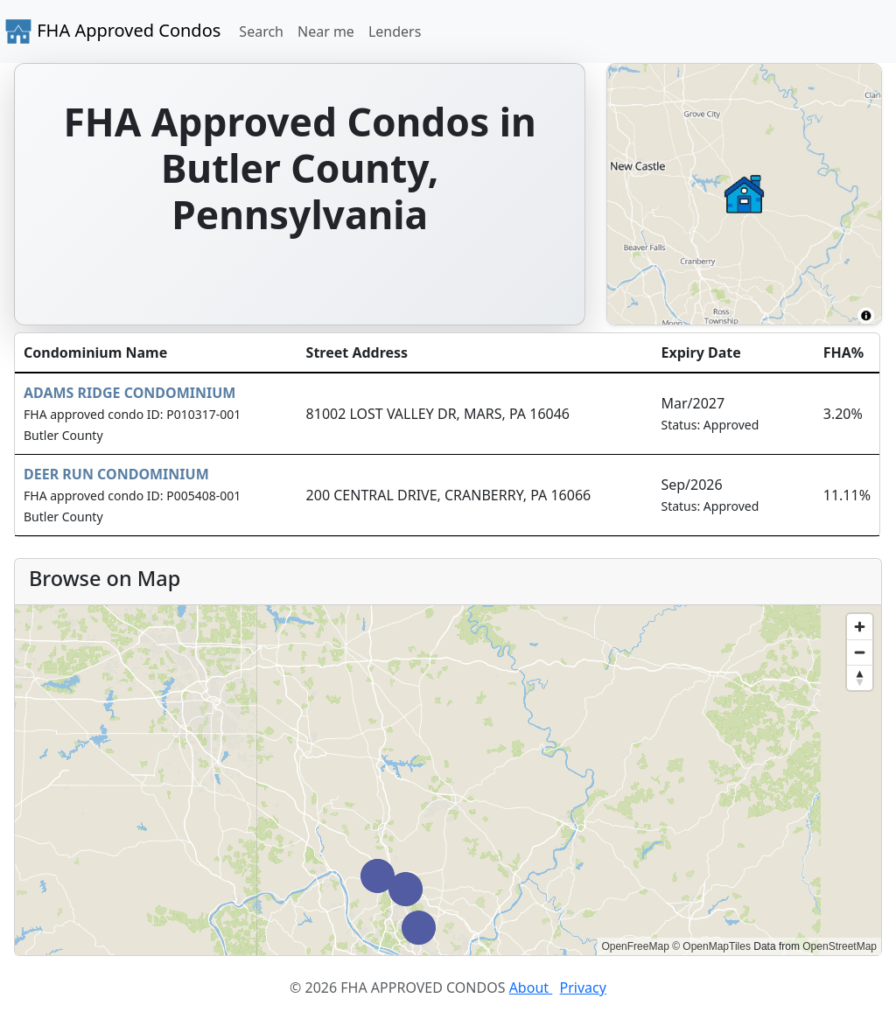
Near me (326, 31)
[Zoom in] (859, 626)
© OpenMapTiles (711, 946)
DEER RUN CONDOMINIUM (116, 474)
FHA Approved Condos (112, 31)
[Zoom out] (859, 652)
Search (261, 31)
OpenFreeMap (634, 946)
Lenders (394, 31)
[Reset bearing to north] (859, 677)
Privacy (583, 987)
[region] (448, 780)
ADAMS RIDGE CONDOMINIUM (129, 392)
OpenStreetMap (839, 946)
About (531, 987)
